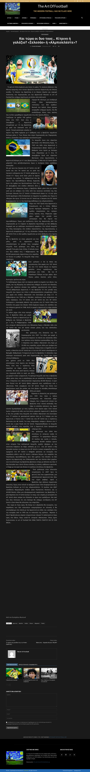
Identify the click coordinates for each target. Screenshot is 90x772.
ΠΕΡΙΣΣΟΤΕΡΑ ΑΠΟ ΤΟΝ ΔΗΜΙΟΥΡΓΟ (28, 664)
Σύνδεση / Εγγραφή (25, 1)
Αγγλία (9, 18)
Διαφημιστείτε (43, 1)
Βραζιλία (21, 623)
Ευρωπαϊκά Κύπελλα (46, 18)
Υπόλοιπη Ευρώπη (61, 18)
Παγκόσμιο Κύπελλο (43, 23)
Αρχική (7, 31)
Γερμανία (33, 18)
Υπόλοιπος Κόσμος (28, 23)
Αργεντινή (15, 623)
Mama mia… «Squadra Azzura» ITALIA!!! (46, 642)
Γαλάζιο (26, 623)
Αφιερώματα (63, 23)
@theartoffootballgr (58, 737)
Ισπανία (25, 18)
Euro (55, 23)
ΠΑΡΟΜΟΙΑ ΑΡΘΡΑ (12, 664)
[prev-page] (7, 685)
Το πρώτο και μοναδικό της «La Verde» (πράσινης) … (16, 643)
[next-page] (10, 685)
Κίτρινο (31, 623)
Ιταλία (17, 18)
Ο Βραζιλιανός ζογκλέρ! (11, 680)
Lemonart (26, 770)
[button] (82, 18)
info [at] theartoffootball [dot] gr (41, 762)
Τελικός (43, 623)
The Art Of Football (36, 46)
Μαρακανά (37, 623)
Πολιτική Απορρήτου (34, 1)
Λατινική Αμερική (13, 23)
